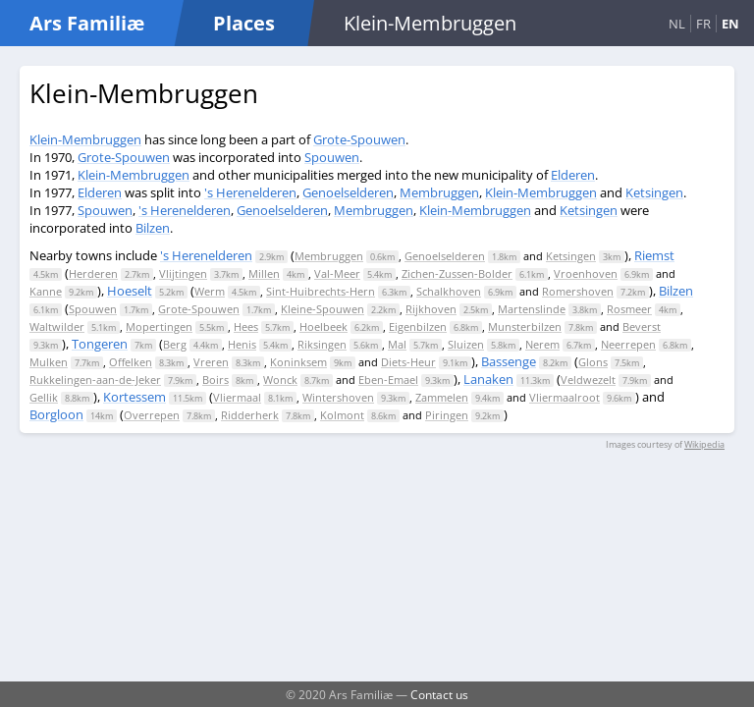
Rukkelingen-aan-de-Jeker (95, 379)
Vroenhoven (586, 273)
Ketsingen (654, 192)
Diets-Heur (408, 361)
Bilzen (152, 228)
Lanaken (488, 379)
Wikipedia (704, 444)
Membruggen (439, 192)
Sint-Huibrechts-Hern (320, 291)
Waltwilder (56, 326)
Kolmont (342, 415)
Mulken (48, 361)
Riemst (654, 255)
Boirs (215, 379)
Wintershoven (338, 397)
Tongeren (100, 344)
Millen (264, 273)
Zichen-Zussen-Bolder (457, 273)
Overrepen (152, 415)
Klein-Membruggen (85, 139)
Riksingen (322, 344)
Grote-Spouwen (359, 139)
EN (730, 23)
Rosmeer (629, 308)
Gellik (43, 397)
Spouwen (331, 157)
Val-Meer (337, 273)
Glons (593, 361)
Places (244, 23)
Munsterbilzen (525, 326)
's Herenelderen (250, 192)
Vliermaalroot (564, 397)
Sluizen (466, 344)
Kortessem (134, 397)
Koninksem (298, 361)
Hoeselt (129, 290)
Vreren (211, 361)
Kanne (45, 291)
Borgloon (56, 414)
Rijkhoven (431, 308)
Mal (397, 344)
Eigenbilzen (418, 326)
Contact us (439, 694)
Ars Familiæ (86, 23)
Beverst (641, 326)
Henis (242, 344)
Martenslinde (532, 308)
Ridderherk (250, 415)
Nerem (542, 344)
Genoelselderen (348, 192)
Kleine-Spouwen (322, 308)
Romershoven (578, 291)
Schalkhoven (448, 291)
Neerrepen (628, 344)
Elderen (573, 175)
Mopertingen (159, 326)
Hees (246, 326)
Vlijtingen (183, 273)
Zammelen (441, 397)
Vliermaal (237, 397)
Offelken (130, 361)
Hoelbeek (323, 326)
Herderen (93, 273)
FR (703, 23)
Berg (175, 344)
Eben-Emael (388, 379)
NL (677, 23)
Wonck (280, 379)
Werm (209, 291)
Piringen (446, 415)
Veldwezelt (588, 379)
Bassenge (508, 361)
